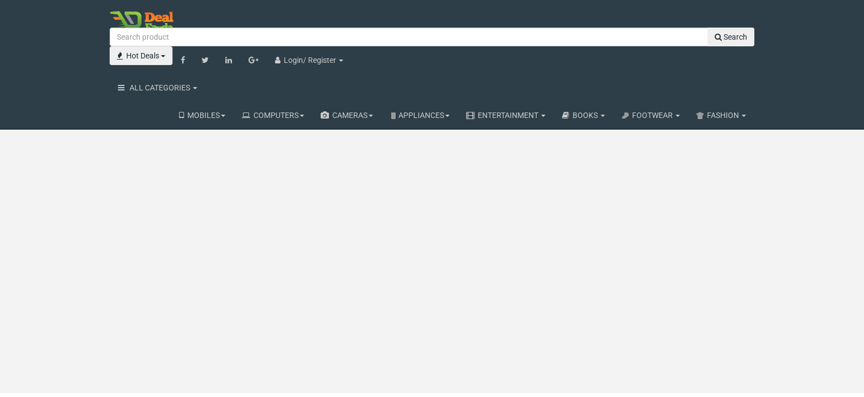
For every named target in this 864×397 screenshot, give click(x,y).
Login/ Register (309, 60)
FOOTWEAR (651, 115)
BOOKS (583, 115)
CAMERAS (347, 115)
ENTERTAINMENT (506, 115)
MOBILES (202, 115)
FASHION (721, 115)
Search (731, 37)
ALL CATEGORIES (157, 87)
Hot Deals (141, 55)
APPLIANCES (420, 115)
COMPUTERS (273, 115)
